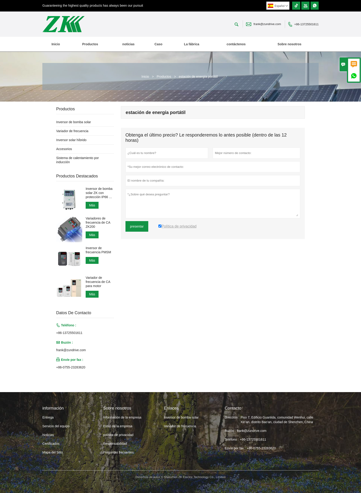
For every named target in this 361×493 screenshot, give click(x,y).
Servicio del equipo (56, 426)
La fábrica (191, 44)
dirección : (232, 417)
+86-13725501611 (306, 24)
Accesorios (64, 149)
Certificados (50, 443)
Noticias (48, 435)
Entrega (48, 417)
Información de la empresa (122, 417)
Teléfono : (232, 439)
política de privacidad (118, 435)
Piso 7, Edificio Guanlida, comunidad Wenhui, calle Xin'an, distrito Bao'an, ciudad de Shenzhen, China (277, 420)
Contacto (233, 408)
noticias (128, 44)
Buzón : (230, 431)
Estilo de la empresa (117, 426)
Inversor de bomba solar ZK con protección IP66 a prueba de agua (99, 193)
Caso (158, 44)
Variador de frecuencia (72, 131)
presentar (137, 226)
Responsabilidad (115, 443)
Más (92, 205)
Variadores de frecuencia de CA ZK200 (98, 222)
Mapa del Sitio (52, 452)
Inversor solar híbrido (71, 140)
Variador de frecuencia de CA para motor (98, 282)
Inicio (56, 44)
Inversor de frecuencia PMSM (98, 250)
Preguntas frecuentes (118, 452)
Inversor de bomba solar (73, 122)
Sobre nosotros (289, 44)
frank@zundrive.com (267, 24)
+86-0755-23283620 (70, 367)
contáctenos (236, 44)
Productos (90, 44)
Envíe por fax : (235, 448)
